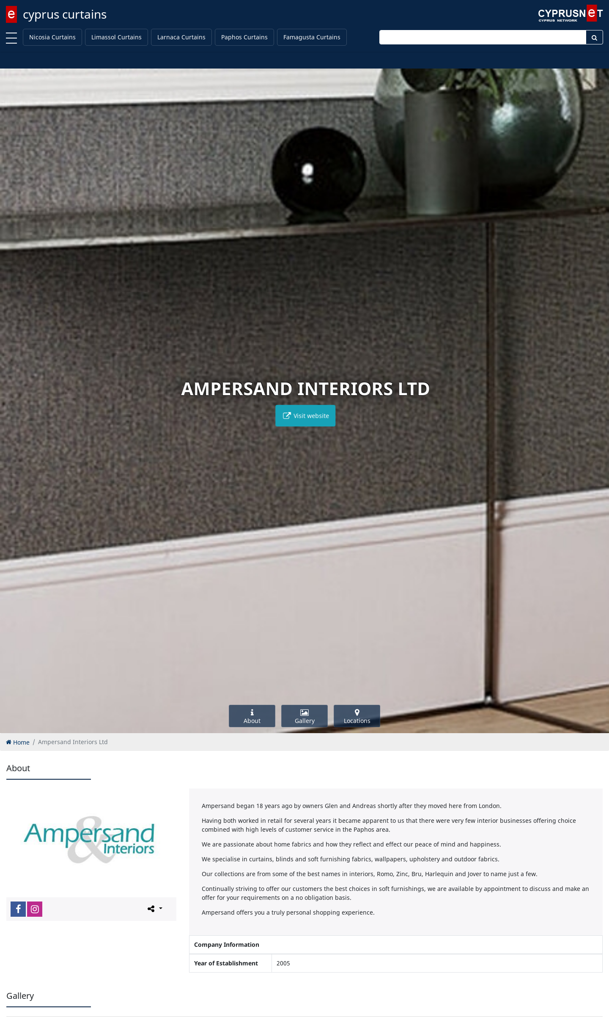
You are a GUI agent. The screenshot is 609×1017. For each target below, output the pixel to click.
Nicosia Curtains (52, 37)
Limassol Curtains (116, 37)
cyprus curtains (65, 14)
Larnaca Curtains (181, 37)
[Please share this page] (154, 909)
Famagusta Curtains (311, 37)
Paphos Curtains (244, 37)
